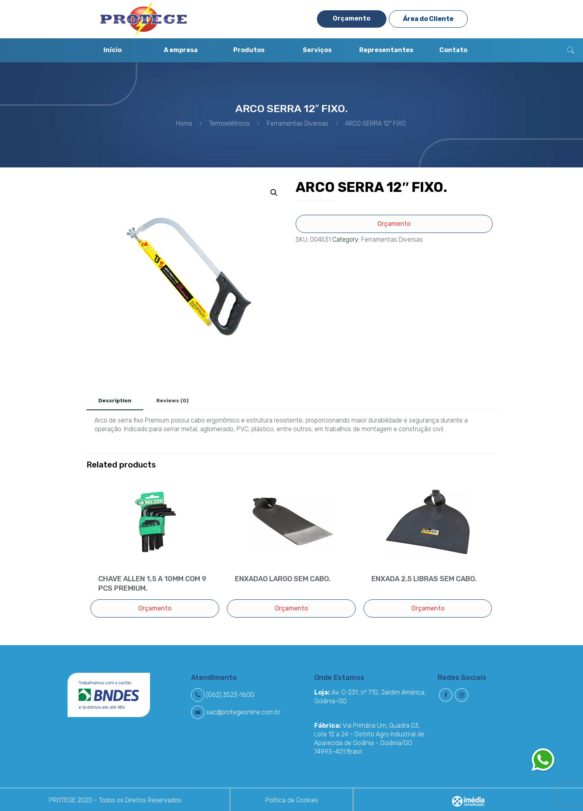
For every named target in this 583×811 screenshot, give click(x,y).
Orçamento (351, 18)
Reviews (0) (172, 401)
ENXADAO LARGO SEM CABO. (283, 578)
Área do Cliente (428, 19)
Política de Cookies (291, 800)
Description (114, 401)
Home (184, 123)
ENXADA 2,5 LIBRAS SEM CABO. (424, 578)
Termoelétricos (229, 123)
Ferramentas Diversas (297, 123)
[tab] (114, 401)
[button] (543, 759)
